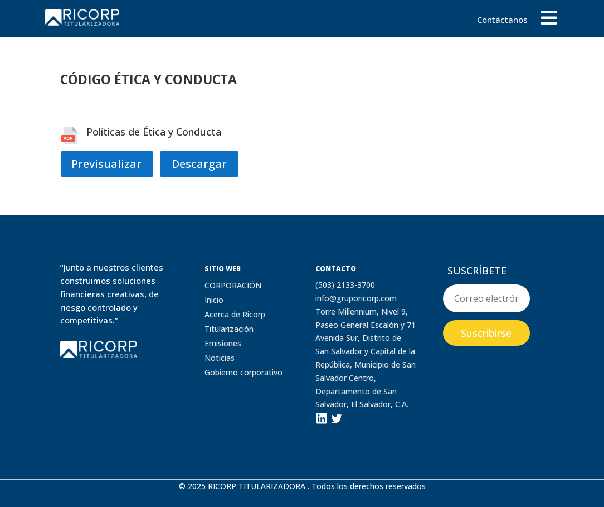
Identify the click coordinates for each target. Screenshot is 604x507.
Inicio (213, 299)
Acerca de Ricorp (234, 314)
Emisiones (222, 343)
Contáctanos (502, 20)
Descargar (199, 163)
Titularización (229, 328)
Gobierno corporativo (243, 372)
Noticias (219, 358)
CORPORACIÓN (232, 285)
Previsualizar (106, 163)
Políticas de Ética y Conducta (153, 131)
